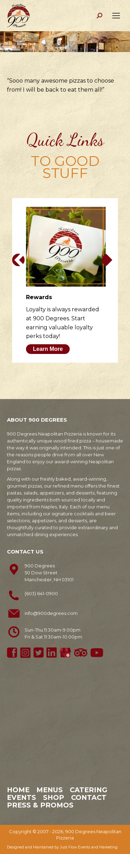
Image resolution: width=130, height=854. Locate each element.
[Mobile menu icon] (116, 16)
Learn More (48, 349)
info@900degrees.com (51, 613)
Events (21, 797)
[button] (18, 260)
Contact (88, 797)
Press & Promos (40, 805)
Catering (88, 789)
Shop (53, 797)
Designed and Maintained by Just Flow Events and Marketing (62, 847)
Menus (49, 789)
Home (18, 789)
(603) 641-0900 (41, 593)
